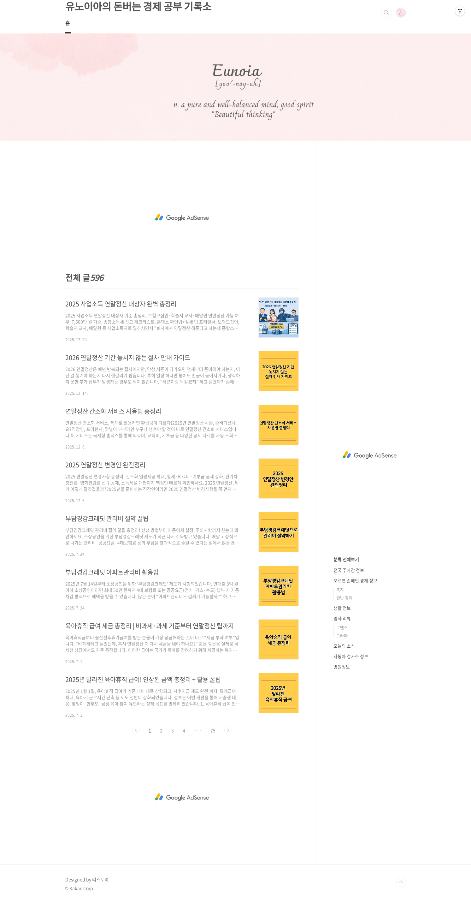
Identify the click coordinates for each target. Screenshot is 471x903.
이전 (136, 730)
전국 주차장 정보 (348, 570)
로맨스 (342, 627)
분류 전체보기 (346, 559)
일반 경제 (344, 598)
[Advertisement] (182, 217)
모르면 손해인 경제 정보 (355, 580)
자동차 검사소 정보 (350, 656)
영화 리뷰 (342, 618)
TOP (401, 882)
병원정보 (341, 666)
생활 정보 (342, 608)
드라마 (342, 636)
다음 (228, 730)
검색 (386, 12)
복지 (340, 589)
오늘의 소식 (344, 646)
